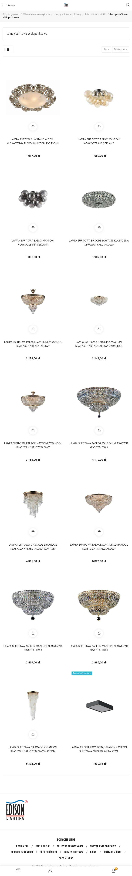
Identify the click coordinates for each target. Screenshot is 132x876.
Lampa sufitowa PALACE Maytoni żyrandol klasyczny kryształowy (33, 344)
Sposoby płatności (22, 852)
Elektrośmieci (48, 852)
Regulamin (22, 846)
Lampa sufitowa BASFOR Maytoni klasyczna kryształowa (99, 445)
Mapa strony (66, 857)
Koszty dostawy (73, 852)
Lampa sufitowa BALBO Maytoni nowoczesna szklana (99, 141)
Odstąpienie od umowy (103, 846)
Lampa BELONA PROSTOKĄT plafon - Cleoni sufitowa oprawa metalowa (99, 749)
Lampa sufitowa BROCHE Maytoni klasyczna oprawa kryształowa (99, 243)
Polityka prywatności (70, 846)
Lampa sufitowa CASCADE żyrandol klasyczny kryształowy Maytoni (33, 547)
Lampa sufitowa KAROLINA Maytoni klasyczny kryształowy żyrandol (99, 344)
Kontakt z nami (112, 852)
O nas (93, 852)
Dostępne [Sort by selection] (119, 49)
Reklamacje (42, 846)
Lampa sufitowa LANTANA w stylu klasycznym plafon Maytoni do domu (33, 141)
